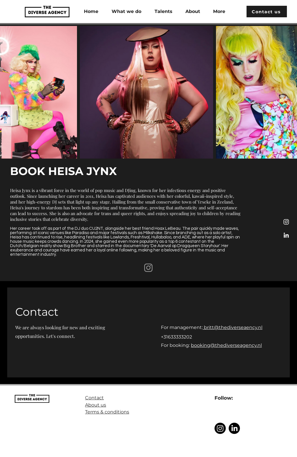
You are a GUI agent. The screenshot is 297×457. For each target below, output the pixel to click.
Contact (94, 397)
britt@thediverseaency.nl (232, 327)
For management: (182, 327)
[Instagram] (286, 221)
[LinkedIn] (286, 235)
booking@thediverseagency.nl (226, 345)
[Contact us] (267, 11)
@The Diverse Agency (235, 454)
